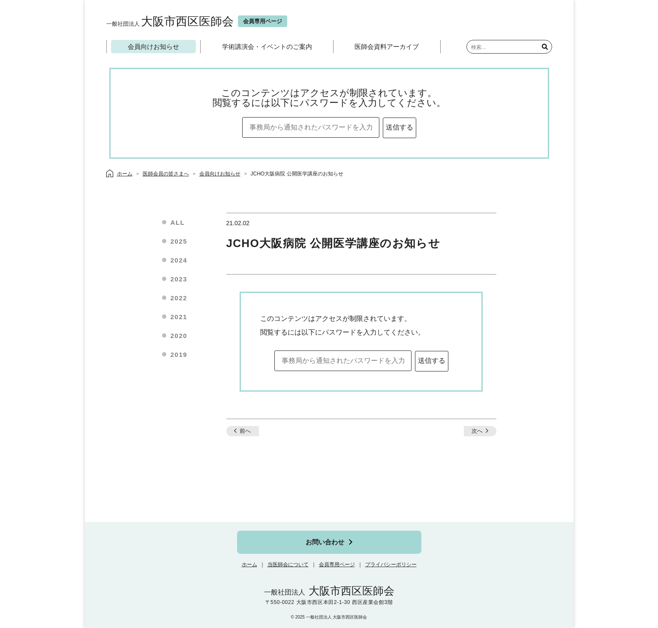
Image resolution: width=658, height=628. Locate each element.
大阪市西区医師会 (170, 21)
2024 (179, 260)
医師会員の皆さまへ (166, 174)
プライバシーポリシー (391, 565)
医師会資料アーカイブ (387, 46)
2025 (179, 241)
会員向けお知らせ (153, 46)
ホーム (249, 565)
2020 (179, 335)
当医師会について (288, 565)
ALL (178, 222)
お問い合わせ (325, 542)
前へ (245, 431)
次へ (477, 431)
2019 (179, 354)
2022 (179, 298)
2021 (179, 316)
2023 (179, 279)
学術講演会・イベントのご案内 (267, 46)
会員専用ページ (337, 565)
